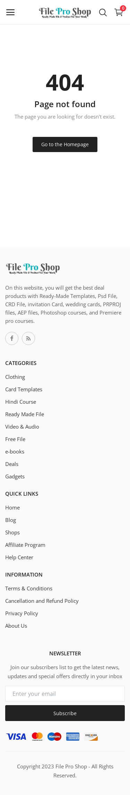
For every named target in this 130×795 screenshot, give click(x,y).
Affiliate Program (25, 544)
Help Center (19, 557)
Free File (15, 439)
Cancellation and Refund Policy (42, 600)
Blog (10, 519)
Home (12, 507)
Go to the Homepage (65, 144)
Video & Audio (22, 426)
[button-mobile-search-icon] (103, 12)
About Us (16, 625)
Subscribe (65, 713)
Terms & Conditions (28, 588)
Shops (12, 532)
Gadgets (15, 476)
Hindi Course (20, 401)
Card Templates (23, 389)
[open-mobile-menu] (10, 12)
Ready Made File (24, 414)
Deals (11, 463)
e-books (14, 451)
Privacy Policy (21, 613)
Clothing (15, 376)
